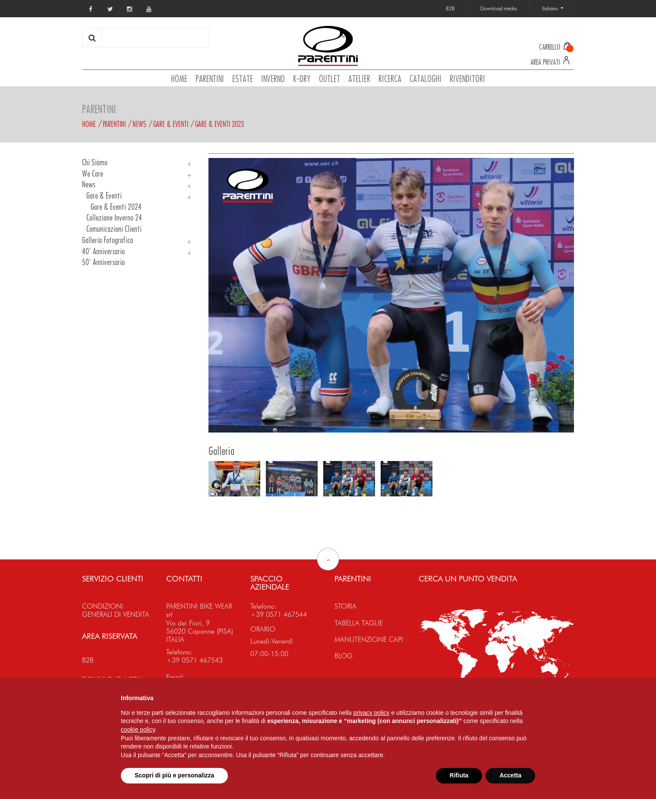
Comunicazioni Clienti (114, 229)
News (139, 124)
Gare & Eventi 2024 (116, 207)
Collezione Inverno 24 (114, 218)
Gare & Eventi (170, 124)
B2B (88, 660)
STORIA (345, 606)
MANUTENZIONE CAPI (368, 639)
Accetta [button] (510, 775)
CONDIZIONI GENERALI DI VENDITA (115, 610)
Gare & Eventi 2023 (219, 124)
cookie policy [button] (138, 729)
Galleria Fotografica (107, 240)
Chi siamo (94, 162)
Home (89, 124)
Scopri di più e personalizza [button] (174, 775)
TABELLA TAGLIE (358, 623)
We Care (92, 174)
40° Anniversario (103, 251)
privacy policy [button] (371, 712)
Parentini (114, 124)
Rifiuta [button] (459, 775)
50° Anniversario (103, 262)
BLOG (343, 656)
